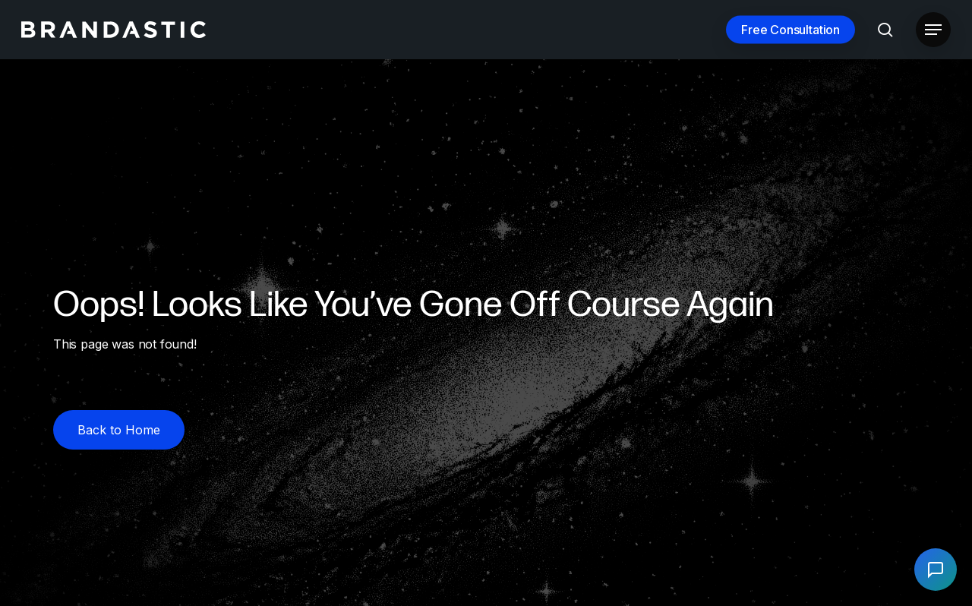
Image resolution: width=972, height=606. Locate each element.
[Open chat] (935, 569)
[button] (933, 30)
